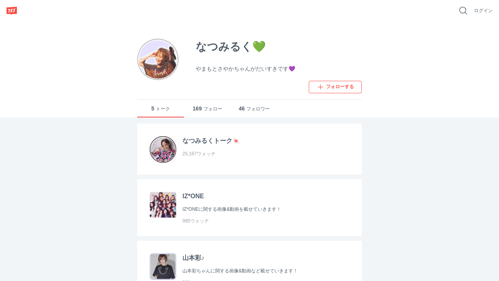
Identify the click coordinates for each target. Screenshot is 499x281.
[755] (11, 10)
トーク (160, 109)
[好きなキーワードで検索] (463, 10)
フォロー (207, 109)
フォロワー (254, 109)
